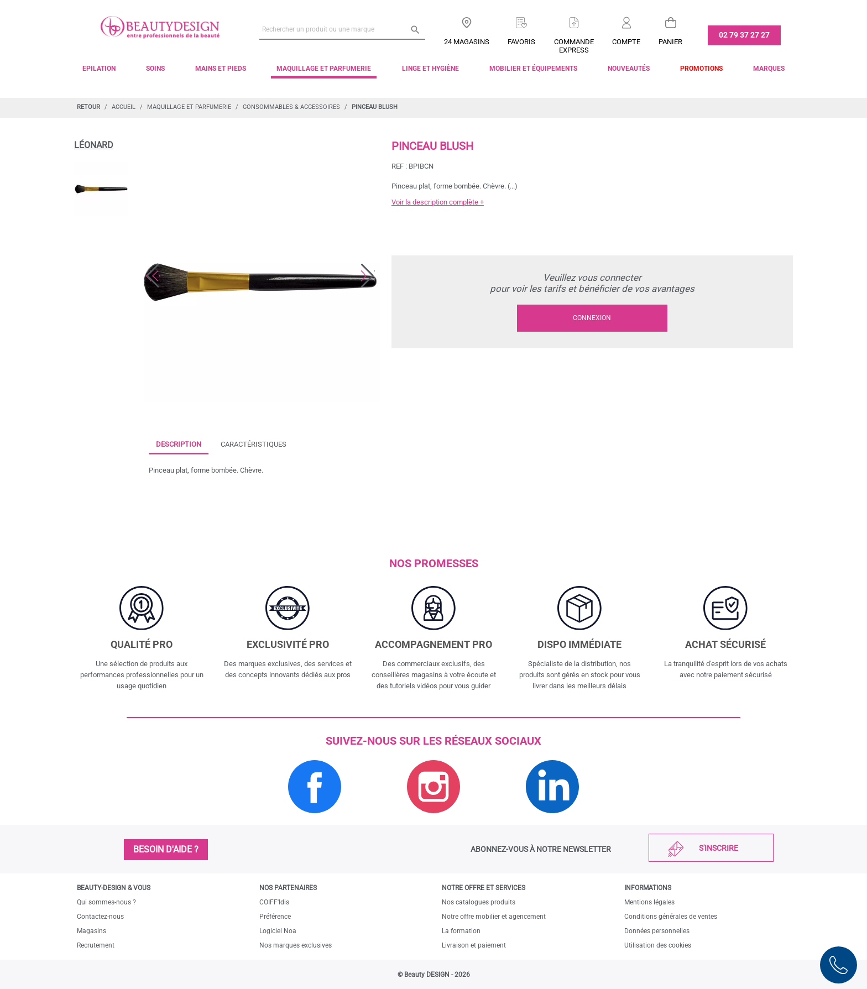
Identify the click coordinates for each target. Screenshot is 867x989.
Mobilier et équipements (533, 68)
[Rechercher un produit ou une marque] (342, 29)
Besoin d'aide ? (166, 849)
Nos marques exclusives (295, 945)
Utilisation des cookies (657, 945)
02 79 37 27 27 (744, 34)
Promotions (701, 68)
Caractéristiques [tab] (253, 444)
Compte (626, 42)
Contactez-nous (100, 916)
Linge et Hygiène (430, 68)
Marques (769, 68)
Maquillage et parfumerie (323, 68)
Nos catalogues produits (478, 902)
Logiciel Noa (277, 931)
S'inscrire (718, 848)
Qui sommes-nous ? (106, 902)
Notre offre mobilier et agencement (494, 916)
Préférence (275, 916)
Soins (155, 68)
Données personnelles (657, 931)
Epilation (99, 68)
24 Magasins (466, 42)
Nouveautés (629, 68)
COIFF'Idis (274, 902)
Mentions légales (649, 902)
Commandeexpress (574, 46)
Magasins (91, 931)
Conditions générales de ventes (670, 916)
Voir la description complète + (437, 202)
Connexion (592, 318)
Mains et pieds (220, 68)
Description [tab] (178, 444)
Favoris (521, 42)
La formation (461, 931)
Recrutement (95, 945)
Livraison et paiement (474, 945)
